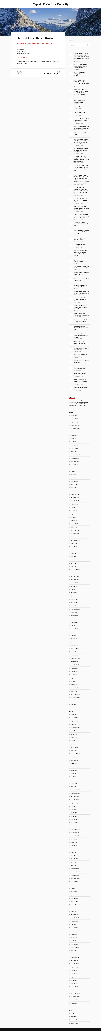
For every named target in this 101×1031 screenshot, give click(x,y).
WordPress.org (74, 1023)
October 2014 (74, 537)
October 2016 (74, 458)
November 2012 (75, 612)
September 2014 (75, 540)
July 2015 (73, 507)
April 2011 (73, 642)
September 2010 (75, 664)
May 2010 (73, 678)
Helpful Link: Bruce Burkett (36, 38)
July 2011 (73, 632)
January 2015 (74, 527)
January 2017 (74, 451)
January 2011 (74, 651)
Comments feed (74, 1019)
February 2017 (74, 448)
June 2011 (73, 635)
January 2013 (74, 605)
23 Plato (19, 74)
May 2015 (73, 514)
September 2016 (75, 461)
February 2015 (74, 523)
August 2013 (74, 582)
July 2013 (73, 586)
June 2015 (73, 510)
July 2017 (73, 432)
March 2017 (74, 445)
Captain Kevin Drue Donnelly (50, 4)
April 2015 (73, 517)
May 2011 (73, 638)
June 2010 (73, 674)
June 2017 (73, 435)
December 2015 (75, 491)
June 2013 (73, 589)
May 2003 (73, 704)
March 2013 (74, 599)
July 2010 (73, 671)
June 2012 (73, 625)
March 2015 (74, 520)
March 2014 (74, 560)
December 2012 (75, 609)
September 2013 (75, 579)
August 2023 (74, 418)
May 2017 (73, 438)
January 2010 (74, 691)
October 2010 (74, 661)
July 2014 (73, 546)
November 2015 (75, 494)
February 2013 (74, 602)
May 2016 (73, 474)
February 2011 (74, 648)
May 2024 (73, 415)
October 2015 (74, 497)
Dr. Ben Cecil (72, 400)
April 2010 (73, 681)
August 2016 (74, 464)
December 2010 (75, 655)
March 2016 (74, 481)
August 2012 (74, 622)
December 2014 (75, 530)
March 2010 (74, 684)
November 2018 (75, 428)
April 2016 (73, 477)
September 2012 (75, 619)
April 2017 (73, 441)
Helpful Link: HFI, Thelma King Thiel (50, 74)
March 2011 (74, 645)
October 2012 (74, 615)
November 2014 (75, 533)
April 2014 (73, 556)
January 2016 (74, 487)
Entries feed (74, 1016)
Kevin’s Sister (22, 43)
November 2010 (75, 658)
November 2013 (75, 573)
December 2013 (75, 569)
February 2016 (74, 484)
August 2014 (74, 543)
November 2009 (75, 697)
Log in (72, 1013)
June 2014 (73, 550)
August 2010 (74, 668)
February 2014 (74, 563)
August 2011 (74, 628)
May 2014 (73, 553)
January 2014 (74, 566)
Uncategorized (47, 43)
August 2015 (74, 504)
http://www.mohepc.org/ (23, 57)
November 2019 (75, 425)
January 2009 (74, 701)
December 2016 (75, 454)
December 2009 (75, 694)
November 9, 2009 (35, 43)
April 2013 (73, 596)
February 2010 (74, 687)
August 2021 (74, 422)
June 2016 (73, 471)
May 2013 (73, 592)
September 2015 (75, 500)
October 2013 (74, 576)
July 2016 (73, 468)
